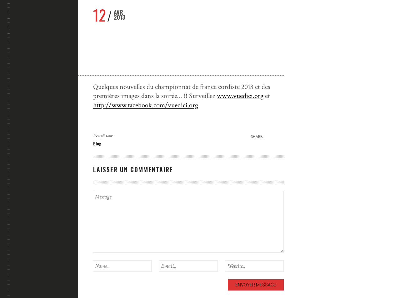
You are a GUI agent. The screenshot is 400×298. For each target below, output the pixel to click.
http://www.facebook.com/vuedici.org (145, 105)
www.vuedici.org (240, 95)
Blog (97, 143)
